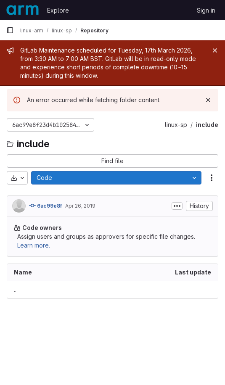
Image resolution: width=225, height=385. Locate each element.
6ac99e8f (45, 205)
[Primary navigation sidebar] (10, 30)
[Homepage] (22, 10)
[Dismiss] (208, 100)
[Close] (215, 50)
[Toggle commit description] (177, 206)
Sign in (206, 10)
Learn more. (33, 245)
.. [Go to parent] (15, 289)
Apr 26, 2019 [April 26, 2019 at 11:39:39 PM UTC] (80, 206)
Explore (58, 10)
